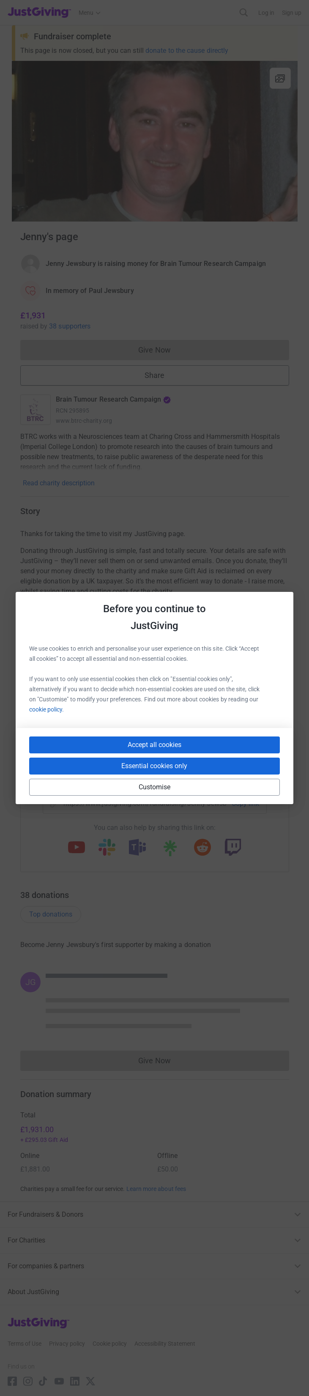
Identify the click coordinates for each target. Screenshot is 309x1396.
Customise (155, 787)
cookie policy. (46, 709)
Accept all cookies (154, 745)
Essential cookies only (154, 766)
